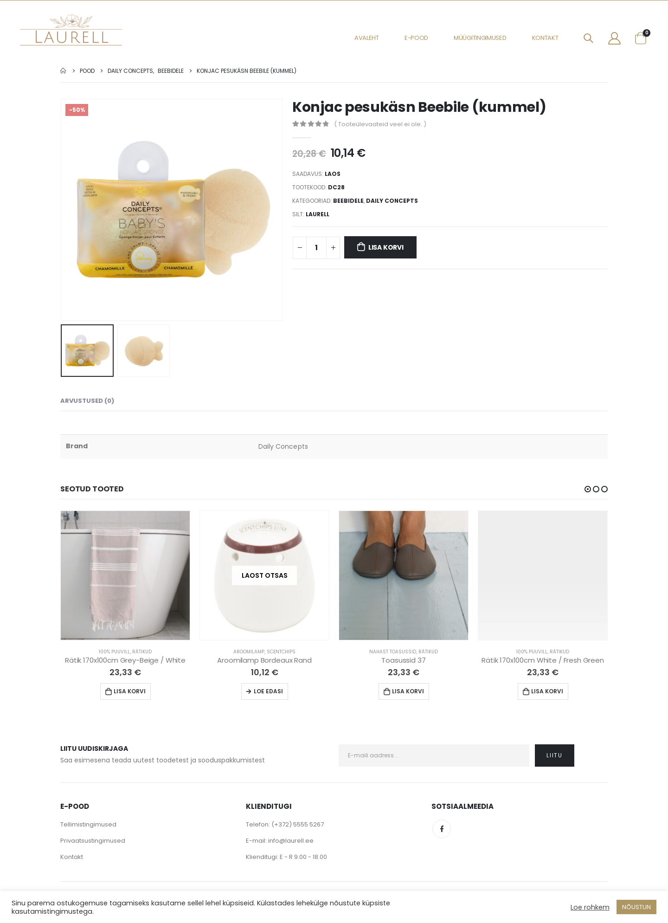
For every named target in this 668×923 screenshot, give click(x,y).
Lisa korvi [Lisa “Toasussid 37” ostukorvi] (408, 691)
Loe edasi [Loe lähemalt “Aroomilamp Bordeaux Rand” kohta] (268, 691)
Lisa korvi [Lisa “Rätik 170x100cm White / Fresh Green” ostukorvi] (547, 691)
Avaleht (366, 37)
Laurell (317, 214)
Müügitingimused (480, 37)
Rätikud (142, 651)
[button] (588, 489)
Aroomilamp (248, 651)
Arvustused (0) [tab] (87, 400)
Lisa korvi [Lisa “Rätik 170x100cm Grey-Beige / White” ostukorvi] (130, 691)
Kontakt (545, 37)
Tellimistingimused (88, 824)
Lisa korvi (386, 247)
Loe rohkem (590, 907)
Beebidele (348, 201)
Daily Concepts (392, 201)
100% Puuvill (114, 651)
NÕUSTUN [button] (636, 907)
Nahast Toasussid (392, 651)
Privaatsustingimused (92, 840)
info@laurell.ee (291, 840)
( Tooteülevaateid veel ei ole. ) (380, 124)
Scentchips (281, 651)
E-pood (416, 37)
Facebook (441, 829)
